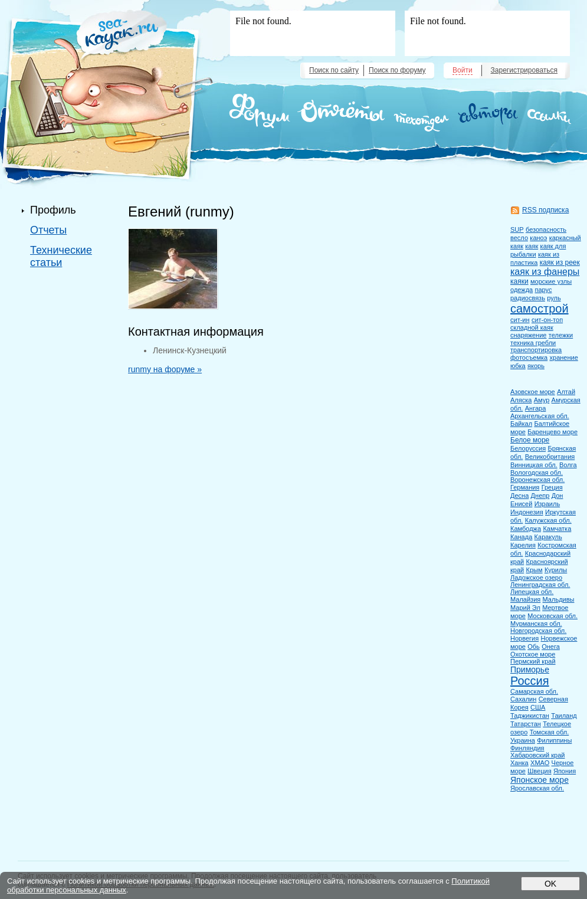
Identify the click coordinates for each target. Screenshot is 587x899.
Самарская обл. (534, 691)
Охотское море (532, 654)
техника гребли (533, 342)
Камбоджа (525, 528)
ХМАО (539, 762)
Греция (552, 487)
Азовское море (532, 391)
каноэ (538, 237)
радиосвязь (527, 297)
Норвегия (524, 638)
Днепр (540, 495)
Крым (534, 569)
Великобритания (550, 456)
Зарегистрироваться (524, 70)
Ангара (535, 408)
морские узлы (551, 281)
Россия (529, 680)
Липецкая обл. (531, 591)
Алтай (566, 391)
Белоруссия (528, 448)
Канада (521, 536)
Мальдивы (559, 599)
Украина (522, 740)
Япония (564, 771)
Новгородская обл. (538, 630)
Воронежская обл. (537, 479)
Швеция (539, 771)
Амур (542, 399)
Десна (519, 495)
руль (553, 297)
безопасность (546, 229)
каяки (519, 281)
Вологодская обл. (536, 472)
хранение (564, 357)
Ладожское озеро (536, 577)
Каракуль (548, 536)
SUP (517, 229)
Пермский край (533, 661)
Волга (568, 464)
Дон (557, 495)
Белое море (529, 440)
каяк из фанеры (544, 272)
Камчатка (557, 528)
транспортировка (536, 349)
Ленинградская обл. (540, 584)
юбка (518, 365)
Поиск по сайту (334, 70)
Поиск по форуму (397, 70)
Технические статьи (61, 256)
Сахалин (523, 699)
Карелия (523, 545)
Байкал (521, 423)
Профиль (53, 210)
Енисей (521, 503)
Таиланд (564, 715)
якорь (536, 365)
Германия (524, 487)
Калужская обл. (548, 520)
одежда (521, 289)
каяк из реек (560, 262)
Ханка (519, 762)
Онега (551, 646)
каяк (531, 246)
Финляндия (527, 748)
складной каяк (531, 327)
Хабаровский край (537, 755)
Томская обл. (549, 732)
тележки (561, 335)
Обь (533, 646)
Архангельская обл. (539, 415)
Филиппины (554, 740)
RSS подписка (545, 210)
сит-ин (520, 319)
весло (519, 237)
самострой (539, 308)
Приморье (529, 669)
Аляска (521, 399)
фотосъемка (528, 357)
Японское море (539, 780)
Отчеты (48, 230)
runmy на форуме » (165, 369)
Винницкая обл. (534, 464)
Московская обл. (552, 615)
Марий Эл (525, 607)
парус (543, 289)
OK (550, 883)
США (537, 707)
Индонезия (526, 512)
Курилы (556, 569)
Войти (462, 70)
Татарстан (525, 723)
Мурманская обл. (536, 623)
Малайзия (525, 599)
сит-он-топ (547, 319)
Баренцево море (552, 431)
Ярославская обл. (537, 788)
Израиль (547, 503)
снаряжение (528, 335)
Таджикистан (529, 715)
